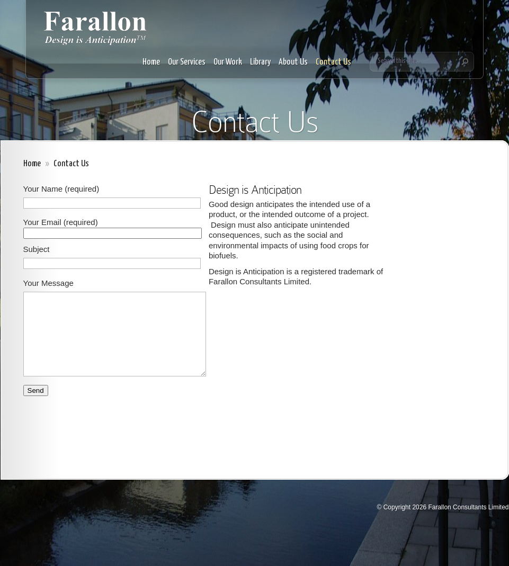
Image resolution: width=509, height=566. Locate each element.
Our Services (187, 62)
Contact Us (333, 62)
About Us (293, 62)
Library (260, 62)
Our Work (227, 62)
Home (151, 62)
